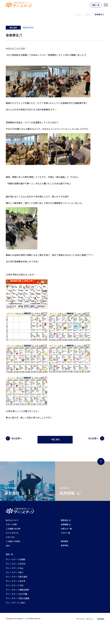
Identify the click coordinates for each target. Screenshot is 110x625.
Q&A (8, 545)
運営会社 (64, 520)
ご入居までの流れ (13, 541)
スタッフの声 (11, 524)
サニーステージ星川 (14, 572)
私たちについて (12, 520)
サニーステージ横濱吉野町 (17, 589)
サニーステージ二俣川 (15, 602)
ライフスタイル (12, 532)
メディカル (10, 537)
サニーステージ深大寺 (15, 581)
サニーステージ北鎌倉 (15, 559)
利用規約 (100, 619)
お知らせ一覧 (66, 528)
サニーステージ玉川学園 (16, 594)
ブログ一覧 (65, 532)
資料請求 (64, 541)
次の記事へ (93, 438)
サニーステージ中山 (14, 568)
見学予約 (64, 545)
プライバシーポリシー (85, 619)
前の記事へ (16, 438)
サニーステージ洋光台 (15, 563)
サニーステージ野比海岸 (16, 576)
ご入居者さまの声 (13, 528)
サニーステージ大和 (14, 585)
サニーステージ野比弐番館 (17, 598)
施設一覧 (95, 5)
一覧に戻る (55, 439)
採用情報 (64, 524)
